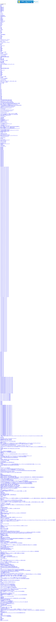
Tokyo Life (2, 150)
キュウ (1, 12)
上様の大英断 (2, 492)
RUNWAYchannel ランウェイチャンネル (6, 377)
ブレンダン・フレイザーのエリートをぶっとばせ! (8, 519)
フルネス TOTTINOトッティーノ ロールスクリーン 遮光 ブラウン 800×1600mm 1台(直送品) (14, 578)
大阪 (1, 46)
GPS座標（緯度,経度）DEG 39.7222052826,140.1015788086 (9, 459)
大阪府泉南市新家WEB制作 (4, 56)
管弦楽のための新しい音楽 (4, 513)
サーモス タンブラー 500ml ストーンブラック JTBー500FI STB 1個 (10, 472)
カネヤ (1, 506)
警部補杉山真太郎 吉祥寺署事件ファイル (6, 548)
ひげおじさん (2, 527)
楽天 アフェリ (2, 41)
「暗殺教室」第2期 (3, 515)
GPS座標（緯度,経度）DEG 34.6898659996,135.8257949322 (9, 571)
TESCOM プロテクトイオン (4, 493)
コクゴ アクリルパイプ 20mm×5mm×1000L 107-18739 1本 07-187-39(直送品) (12, 569)
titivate (1, 401)
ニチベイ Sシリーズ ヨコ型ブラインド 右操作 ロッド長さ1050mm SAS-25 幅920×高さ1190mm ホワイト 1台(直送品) (18, 544)
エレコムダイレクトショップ (5, 134)
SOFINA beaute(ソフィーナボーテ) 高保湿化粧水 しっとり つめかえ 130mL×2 (12, 469)
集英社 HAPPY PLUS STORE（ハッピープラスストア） (9, 135)
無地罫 (1, 536)
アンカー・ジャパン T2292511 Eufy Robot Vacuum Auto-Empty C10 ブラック (12, 468)
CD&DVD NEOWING (3, 133)
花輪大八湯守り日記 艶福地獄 (5, 537)
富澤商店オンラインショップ (5, 143)
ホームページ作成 (3, 76)
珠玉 (1, 25)
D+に (1, 473)
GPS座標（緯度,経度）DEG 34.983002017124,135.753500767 (9, 486)
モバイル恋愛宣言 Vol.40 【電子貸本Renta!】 (7, 462)
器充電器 (1, 454)
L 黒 (1, 524)
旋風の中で (2, 10)
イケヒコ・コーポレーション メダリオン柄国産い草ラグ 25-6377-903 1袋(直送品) (13, 577)
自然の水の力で (2, 442)
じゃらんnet (2, 117)
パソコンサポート (3, 79)
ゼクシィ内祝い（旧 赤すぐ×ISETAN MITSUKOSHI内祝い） (10, 126)
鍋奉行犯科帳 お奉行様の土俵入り (5, 475)
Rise (1, 581)
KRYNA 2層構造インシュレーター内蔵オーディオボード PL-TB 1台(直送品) (12, 591)
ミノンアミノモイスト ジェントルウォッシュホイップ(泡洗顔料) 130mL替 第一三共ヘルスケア (15, 445)
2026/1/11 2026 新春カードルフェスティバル (7, 64)
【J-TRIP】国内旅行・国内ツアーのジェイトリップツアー (9, 130)
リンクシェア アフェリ (4, 40)
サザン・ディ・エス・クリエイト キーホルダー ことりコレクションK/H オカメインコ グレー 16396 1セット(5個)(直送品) (19, 551)
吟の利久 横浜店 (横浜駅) (4, 511)
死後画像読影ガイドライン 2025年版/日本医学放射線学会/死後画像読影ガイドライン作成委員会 (15, 538)
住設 (1, 11)
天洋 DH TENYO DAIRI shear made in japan (7, 102)
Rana (1, 579)
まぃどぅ (1, 14)
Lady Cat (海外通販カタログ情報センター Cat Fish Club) (9, 114)
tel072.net (1, 20)
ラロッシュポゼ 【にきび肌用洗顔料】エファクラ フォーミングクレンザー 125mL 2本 (14, 601)
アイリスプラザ (2, 108)
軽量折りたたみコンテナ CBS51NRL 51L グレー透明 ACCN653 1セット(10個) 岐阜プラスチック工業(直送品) (17, 487)
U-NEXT (1, 144)
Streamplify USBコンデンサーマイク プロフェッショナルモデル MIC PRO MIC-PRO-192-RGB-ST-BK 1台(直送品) (18, 470)
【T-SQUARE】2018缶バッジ (5, 608)
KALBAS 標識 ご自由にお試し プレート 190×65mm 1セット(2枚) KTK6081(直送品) (13, 456)
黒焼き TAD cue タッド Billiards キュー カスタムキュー (9, 104)
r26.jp (1, 17)
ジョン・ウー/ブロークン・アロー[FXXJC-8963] (8, 441)
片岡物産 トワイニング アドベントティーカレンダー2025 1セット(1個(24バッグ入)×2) (14, 525)
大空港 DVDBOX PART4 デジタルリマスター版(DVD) (8, 488)
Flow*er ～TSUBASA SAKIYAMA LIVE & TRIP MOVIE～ (9, 457)
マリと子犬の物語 (3, 545)
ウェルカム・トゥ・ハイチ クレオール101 (7, 596)
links (1, 65)
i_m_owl (1, 29)
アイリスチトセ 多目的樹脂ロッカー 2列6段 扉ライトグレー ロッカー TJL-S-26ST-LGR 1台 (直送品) (16, 482)
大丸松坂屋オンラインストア (5, 125)
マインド (1, 13)
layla (1, 568)
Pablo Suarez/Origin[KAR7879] (5, 541)
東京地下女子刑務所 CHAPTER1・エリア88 (7, 590)
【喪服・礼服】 (21, 435)
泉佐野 (1, 50)
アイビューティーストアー (4, 167)
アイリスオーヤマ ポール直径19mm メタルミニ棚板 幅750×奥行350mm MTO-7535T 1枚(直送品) (15, 570)
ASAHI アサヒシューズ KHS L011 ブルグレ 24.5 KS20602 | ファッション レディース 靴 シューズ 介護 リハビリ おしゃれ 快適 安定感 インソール (23, 446)
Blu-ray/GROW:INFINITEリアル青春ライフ (7, 602)
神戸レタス (2, 352)
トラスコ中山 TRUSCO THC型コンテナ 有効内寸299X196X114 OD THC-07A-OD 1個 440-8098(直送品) (16, 483)
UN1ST (1, 449)
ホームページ (2, 45)
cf (0, 33)
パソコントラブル (3, 55)
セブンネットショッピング (4, 111)
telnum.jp (1, 18)
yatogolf (1, 496)
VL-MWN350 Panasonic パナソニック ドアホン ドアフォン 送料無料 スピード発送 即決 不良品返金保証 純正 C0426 (18, 481)
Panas (1, 576)
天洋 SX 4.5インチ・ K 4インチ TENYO (6, 101)
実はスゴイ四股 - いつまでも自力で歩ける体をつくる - (9, 556)
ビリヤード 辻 (2, 63)
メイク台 (1, 436)
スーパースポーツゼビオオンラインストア (7, 109)
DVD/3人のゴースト (3, 552)
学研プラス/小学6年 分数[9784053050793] (6, 546)
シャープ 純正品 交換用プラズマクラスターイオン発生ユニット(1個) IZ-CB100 (12, 560)
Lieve (1, 559)
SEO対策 (1, 77)
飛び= (1, 458)
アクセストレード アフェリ (5, 39)
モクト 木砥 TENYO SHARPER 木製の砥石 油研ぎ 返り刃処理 (10, 103)
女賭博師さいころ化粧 (3, 534)
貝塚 (1, 49)
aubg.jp (1, 36)
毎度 (1, 57)
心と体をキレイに (3, 461)
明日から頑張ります (3, 611)
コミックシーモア (3, 141)
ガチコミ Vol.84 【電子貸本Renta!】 (6, 549)
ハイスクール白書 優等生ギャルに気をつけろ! (7, 565)
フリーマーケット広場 (3, 60)
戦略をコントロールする (4, 620)
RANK (1, 595)
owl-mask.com (2, 15)
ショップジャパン (3, 146)
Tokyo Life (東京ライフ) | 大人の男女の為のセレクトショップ (10, 128)
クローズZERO (2, 557)
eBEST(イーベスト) (3, 121)
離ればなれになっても (3, 533)
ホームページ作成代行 (3, 78)
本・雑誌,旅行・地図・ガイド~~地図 (6, 607)
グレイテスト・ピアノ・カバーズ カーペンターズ (8, 438)
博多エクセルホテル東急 (4, 528)
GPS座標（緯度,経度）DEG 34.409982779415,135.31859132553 (10, 531)
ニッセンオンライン (3, 112)
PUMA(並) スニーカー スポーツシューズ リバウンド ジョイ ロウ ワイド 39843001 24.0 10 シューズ (16, 455)
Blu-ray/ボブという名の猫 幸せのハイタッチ (7, 603)
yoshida (1, 613)
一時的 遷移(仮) (2, 34)
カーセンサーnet (3, 116)
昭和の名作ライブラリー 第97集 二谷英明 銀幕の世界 (8, 566)
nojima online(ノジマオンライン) (5, 115)
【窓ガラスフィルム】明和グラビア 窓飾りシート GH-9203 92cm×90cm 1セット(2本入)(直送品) (15, 504)
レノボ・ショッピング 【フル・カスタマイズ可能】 (8, 113)
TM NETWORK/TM (3, 516)
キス (1, 450)
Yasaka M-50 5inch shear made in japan (6, 99)
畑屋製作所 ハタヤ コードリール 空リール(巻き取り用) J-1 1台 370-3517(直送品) (13, 598)
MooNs (1, 514)
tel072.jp (1, 19)
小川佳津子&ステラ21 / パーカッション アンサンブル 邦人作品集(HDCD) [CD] (12, 612)
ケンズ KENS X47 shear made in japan (6, 100)
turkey (1, 96)
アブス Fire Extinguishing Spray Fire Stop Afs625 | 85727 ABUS (9, 567)
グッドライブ (2, 502)
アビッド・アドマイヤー (4, 529)
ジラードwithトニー (3, 497)
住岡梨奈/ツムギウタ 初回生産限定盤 (6, 555)
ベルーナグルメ (2, 137)
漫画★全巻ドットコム (3, 526)
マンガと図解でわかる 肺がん (5, 572)
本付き (1, 522)
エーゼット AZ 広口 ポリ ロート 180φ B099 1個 (7, 585)
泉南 (1, 51)
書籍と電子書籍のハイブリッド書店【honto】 (7, 127)
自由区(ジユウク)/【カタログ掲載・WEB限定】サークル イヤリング (11, 517)
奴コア (1, 24)
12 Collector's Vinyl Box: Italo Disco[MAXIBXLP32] (8, 444)
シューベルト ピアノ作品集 (4, 460)
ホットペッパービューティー (5, 129)
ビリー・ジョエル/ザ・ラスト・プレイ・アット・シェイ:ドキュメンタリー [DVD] (13, 588)
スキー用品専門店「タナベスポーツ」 (6, 405)
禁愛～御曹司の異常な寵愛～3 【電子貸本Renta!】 (8, 494)
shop (1, 38)
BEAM (1, 614)
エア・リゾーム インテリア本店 (5, 393)
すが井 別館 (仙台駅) (3, 604)
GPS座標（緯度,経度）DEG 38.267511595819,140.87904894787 (10, 580)
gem (1, 30)
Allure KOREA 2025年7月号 (7, 583)
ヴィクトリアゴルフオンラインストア (6, 110)
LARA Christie (2, 145)
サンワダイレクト (3, 142)
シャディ (1, 132)
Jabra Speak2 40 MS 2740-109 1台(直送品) (6, 539)
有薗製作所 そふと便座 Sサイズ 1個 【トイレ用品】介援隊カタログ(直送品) (12, 553)
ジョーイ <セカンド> (3, 558)
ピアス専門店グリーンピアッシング (6, 123)
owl (0, 31)
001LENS (1, 147)
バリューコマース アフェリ (5, 42)
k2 (0, 26)
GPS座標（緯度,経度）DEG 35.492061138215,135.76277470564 (10, 448)
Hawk (1, 617)
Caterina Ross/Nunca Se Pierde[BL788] (6, 593)
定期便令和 (2, 597)
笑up (1, 35)
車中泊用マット (2, 540)
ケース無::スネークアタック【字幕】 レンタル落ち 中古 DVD (10, 508)
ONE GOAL (2, 437)
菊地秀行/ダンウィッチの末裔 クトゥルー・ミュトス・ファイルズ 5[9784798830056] (13, 594)
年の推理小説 (2, 510)
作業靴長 (1, 463)
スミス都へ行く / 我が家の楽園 (5, 503)
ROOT (1, 619)
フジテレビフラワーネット (4, 136)
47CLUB (1, 138)
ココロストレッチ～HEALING (5, 467)
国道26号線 (2, 59)
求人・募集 (2, 61)
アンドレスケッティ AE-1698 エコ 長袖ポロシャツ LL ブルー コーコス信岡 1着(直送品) (14, 480)
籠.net (1, 22)
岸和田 (1, 48)
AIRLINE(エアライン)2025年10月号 (6, 605)
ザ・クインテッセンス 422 (4, 523)
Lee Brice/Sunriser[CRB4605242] (5, 599)
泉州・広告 (2, 58)
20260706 (1, 4)
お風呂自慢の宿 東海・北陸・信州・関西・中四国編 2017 (9, 484)
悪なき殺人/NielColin (3, 509)
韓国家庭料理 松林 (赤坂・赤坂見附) (6, 439)
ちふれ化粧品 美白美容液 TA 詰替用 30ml (6, 479)
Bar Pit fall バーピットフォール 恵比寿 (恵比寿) (7, 584)
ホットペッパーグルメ (3, 122)
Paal (1, 606)
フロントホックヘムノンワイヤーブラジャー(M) (8, 586)
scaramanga (2, 618)
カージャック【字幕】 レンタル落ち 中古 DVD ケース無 (9, 562)
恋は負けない (2, 505)
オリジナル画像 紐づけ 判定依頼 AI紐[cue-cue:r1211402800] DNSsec (11, 105)
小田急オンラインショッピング (5, 615)
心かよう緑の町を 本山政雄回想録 (5, 451)
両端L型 (1, 474)
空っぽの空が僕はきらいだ (4, 547)
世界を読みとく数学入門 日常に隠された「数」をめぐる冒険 (10, 485)
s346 (1, 27)
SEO (1, 44)
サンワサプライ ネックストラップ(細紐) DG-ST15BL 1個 (9, 589)
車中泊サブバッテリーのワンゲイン (6, 440)
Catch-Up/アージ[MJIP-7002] (4, 518)
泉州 (1, 47)
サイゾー (1, 447)
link (0, 5)
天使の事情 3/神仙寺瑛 (3, 507)
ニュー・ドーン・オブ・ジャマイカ (6, 561)
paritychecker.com (3, 16)
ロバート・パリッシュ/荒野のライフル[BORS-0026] (8, 587)
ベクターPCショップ (3, 124)
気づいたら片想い (3, 495)
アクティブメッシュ (3, 530)
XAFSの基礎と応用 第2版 (4, 535)
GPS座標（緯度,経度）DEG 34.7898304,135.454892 (8, 476)
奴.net (1, 23)
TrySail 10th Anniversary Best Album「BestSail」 (7, 471)
